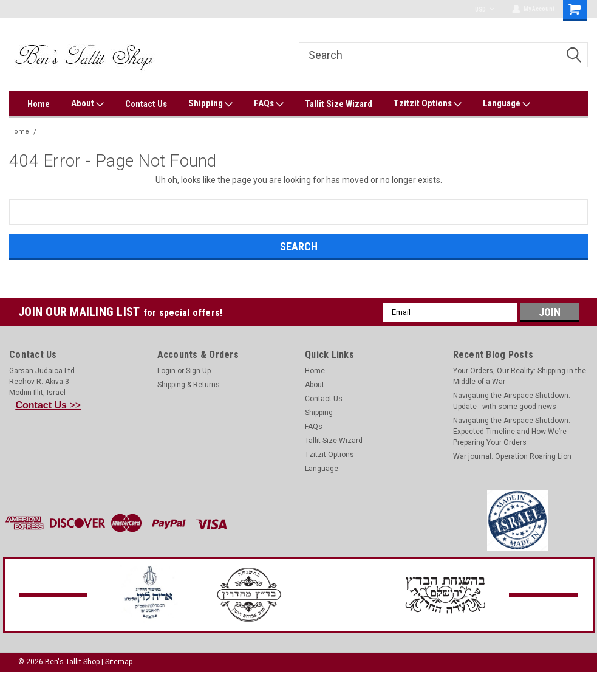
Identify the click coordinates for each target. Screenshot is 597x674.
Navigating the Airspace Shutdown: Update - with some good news (511, 401)
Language (506, 104)
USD (484, 9)
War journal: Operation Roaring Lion (512, 456)
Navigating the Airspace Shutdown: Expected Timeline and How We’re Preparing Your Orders (511, 431)
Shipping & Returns (188, 384)
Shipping (210, 104)
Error (50, 132)
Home (38, 103)
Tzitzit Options (428, 104)
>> (48, 405)
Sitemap (118, 662)
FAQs (269, 104)
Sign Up (198, 370)
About (87, 104)
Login (166, 370)
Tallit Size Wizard (338, 103)
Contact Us (146, 103)
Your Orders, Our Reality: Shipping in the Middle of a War (519, 376)
